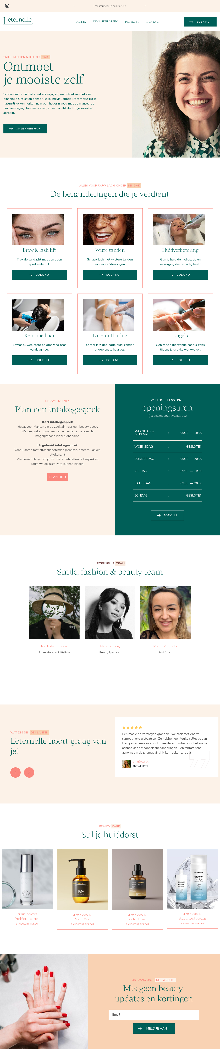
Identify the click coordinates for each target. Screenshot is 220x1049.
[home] (17, 20)
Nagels (180, 352)
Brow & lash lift (39, 266)
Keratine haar (39, 352)
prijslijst (132, 21)
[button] (74, 5)
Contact (153, 21)
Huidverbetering (180, 266)
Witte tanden (110, 266)
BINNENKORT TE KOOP (27, 940)
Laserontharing (110, 352)
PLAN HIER (57, 493)
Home (81, 21)
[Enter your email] (154, 1015)
